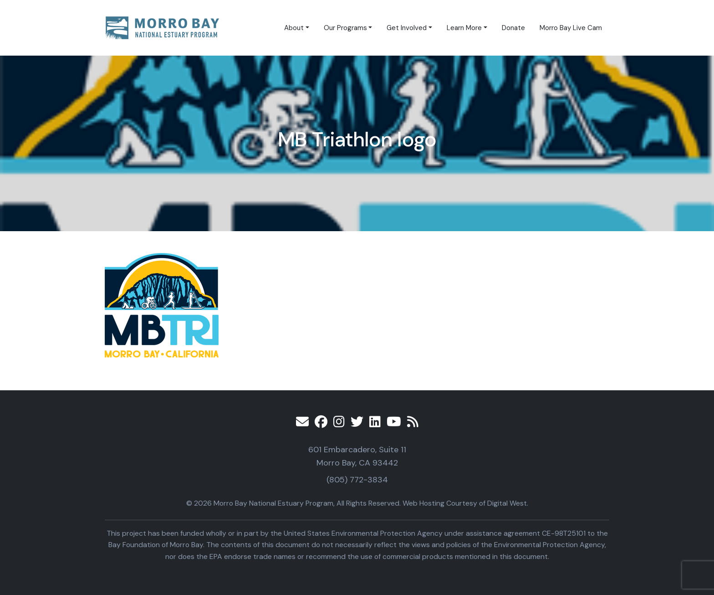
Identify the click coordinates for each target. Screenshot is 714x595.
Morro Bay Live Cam (571, 27)
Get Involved (407, 27)
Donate (513, 27)
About (294, 27)
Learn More (464, 27)
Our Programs (345, 27)
